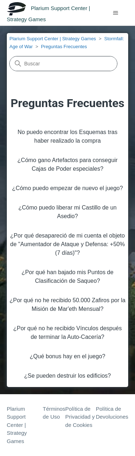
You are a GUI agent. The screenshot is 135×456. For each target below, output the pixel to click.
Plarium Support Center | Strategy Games (52, 38)
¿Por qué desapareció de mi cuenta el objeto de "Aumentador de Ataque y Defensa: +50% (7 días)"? (67, 244)
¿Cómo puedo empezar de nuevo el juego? (67, 188)
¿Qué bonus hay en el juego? (67, 356)
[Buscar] (63, 63)
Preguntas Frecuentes (64, 46)
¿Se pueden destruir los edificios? (67, 376)
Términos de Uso (54, 413)
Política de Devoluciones (112, 413)
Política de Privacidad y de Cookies (80, 417)
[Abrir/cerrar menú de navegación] (115, 13)
